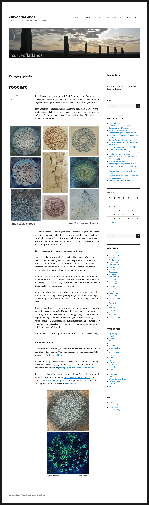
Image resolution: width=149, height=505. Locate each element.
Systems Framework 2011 (118, 130)
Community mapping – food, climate (122, 133)
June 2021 (112, 270)
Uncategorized (114, 381)
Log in (111, 403)
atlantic (112, 336)
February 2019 (114, 293)
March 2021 (113, 272)
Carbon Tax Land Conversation (120, 140)
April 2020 (113, 282)
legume (111, 360)
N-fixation (113, 365)
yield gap (112, 386)
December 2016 (114, 317)
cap (110, 341)
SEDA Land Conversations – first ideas (123, 147)
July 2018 (112, 301)
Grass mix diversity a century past (121, 181)
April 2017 (112, 313)
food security (114, 353)
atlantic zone (110, 17)
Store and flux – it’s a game (119, 128)
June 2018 (112, 303)
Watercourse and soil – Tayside (120, 126)
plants (11, 99)
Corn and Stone (114, 123)
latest (88, 17)
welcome (79, 17)
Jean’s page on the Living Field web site (76, 368)
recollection (124, 17)
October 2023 (114, 260)
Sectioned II (70, 384)
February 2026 (114, 253)
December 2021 (114, 265)
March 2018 (113, 310)
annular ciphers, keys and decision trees (123, 164)
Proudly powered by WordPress (33, 495)
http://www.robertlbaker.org (77, 377)
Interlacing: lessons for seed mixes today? (124, 152)
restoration (113, 374)
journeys (112, 355)
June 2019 (112, 291)
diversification (114, 348)
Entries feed (113, 405)
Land (111, 358)
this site (136, 17)
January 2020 (114, 284)
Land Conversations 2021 (118, 150)
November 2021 (114, 267)
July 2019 (112, 289)
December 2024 (114, 255)
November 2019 (114, 286)
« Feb (114, 223)
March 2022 (113, 262)
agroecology (113, 334)
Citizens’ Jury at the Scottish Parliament (123, 176)
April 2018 (112, 308)
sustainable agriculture (117, 379)
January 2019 (114, 296)
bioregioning (114, 338)
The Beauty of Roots (54, 355)
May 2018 (112, 305)
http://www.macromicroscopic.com (51, 380)
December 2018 (114, 298)
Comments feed (114, 407)
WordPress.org (114, 410)
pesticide (112, 367)
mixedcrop (113, 362)
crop (110, 343)
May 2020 (112, 279)
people (98, 17)
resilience (112, 372)
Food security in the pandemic (120, 154)
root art (18, 87)
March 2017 (113, 315)
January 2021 (113, 274)
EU (110, 350)
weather (112, 384)
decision (112, 346)
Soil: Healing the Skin (117, 161)
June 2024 (112, 258)
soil (110, 377)
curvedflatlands (22, 17)
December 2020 (114, 277)
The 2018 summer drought (118, 178)
